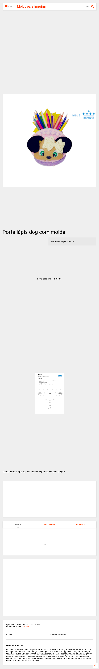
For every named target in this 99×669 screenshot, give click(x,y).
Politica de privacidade (58, 635)
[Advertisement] (49, 32)
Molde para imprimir (32, 6)
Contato (9, 635)
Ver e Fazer (26, 626)
